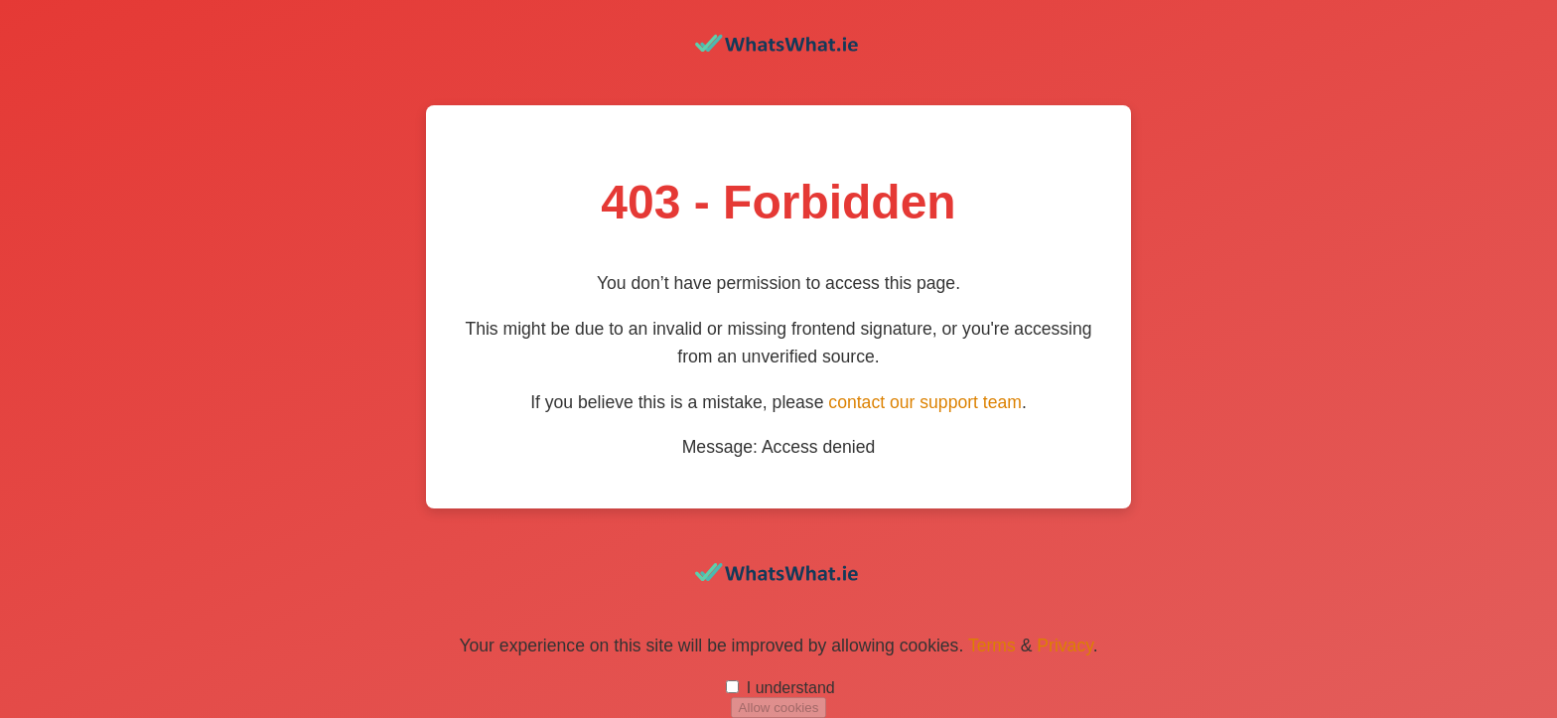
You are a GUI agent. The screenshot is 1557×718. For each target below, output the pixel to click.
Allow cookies (779, 707)
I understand (791, 687)
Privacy (1064, 645)
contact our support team (925, 402)
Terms (992, 645)
